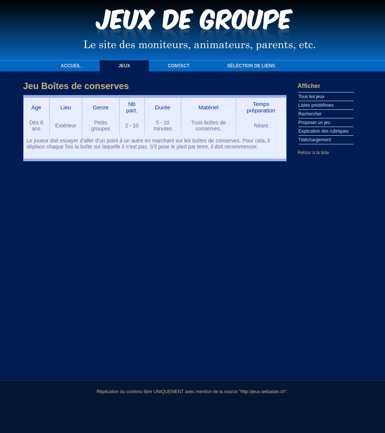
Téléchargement (315, 139)
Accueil (71, 65)
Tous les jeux (311, 96)
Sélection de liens (251, 65)
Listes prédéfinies (316, 105)
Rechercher (310, 114)
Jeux (124, 65)
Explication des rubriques (324, 131)
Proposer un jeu (314, 122)
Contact (178, 65)
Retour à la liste (313, 152)
